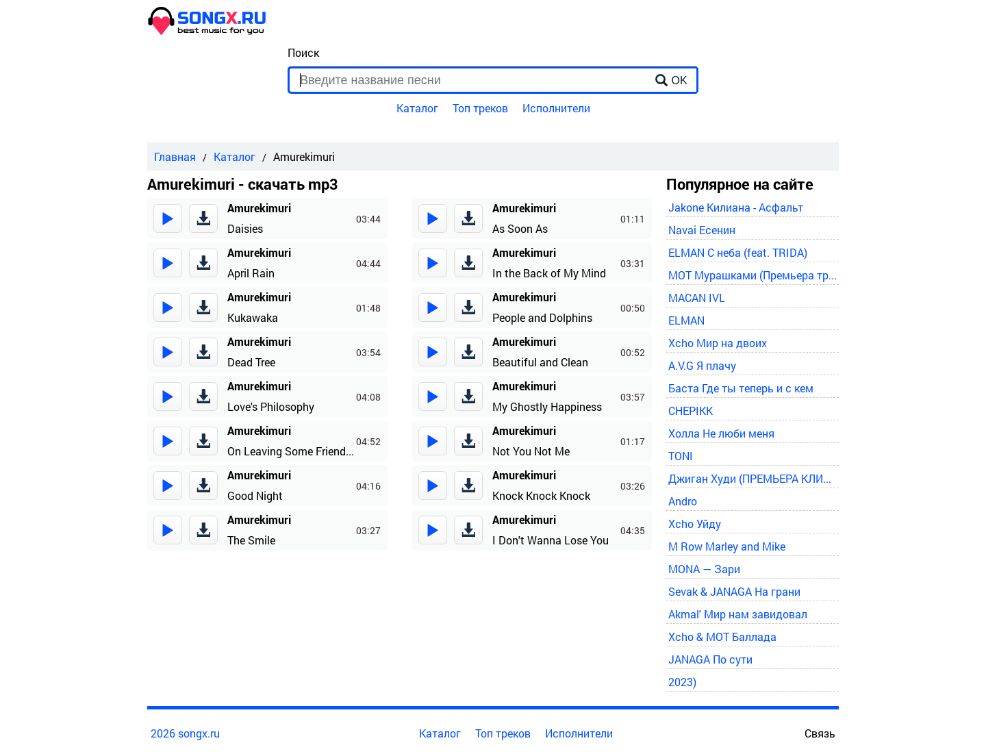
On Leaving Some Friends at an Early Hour (329, 451)
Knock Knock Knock (541, 495)
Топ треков (480, 108)
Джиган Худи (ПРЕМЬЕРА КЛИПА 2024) (752, 478)
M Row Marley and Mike (726, 546)
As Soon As (520, 228)
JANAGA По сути (710, 659)
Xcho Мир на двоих (717, 343)
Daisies (245, 228)
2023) (682, 682)
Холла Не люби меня (721, 433)
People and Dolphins (542, 317)
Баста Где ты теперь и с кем (740, 388)
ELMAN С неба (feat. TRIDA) (737, 252)
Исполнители (556, 108)
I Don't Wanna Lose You (550, 540)
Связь (820, 733)
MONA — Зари (704, 569)
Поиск (303, 52)
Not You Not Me (531, 451)
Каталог (417, 108)
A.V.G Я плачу (702, 365)
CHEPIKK (690, 410)
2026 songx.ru (185, 733)
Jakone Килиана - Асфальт (735, 207)
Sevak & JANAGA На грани (734, 591)
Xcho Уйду (694, 523)
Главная (175, 156)
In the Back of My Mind (549, 273)
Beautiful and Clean (540, 362)
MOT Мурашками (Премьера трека (752, 275)
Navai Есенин (701, 230)
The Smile (251, 540)
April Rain (251, 273)
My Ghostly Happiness (547, 406)
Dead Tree (251, 362)
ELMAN (686, 320)
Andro (682, 501)
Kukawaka (252, 317)
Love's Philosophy (270, 406)
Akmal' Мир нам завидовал (737, 614)
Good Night (255, 495)
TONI (680, 456)
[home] (207, 31)
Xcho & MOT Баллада (722, 636)
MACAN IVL (696, 297)
